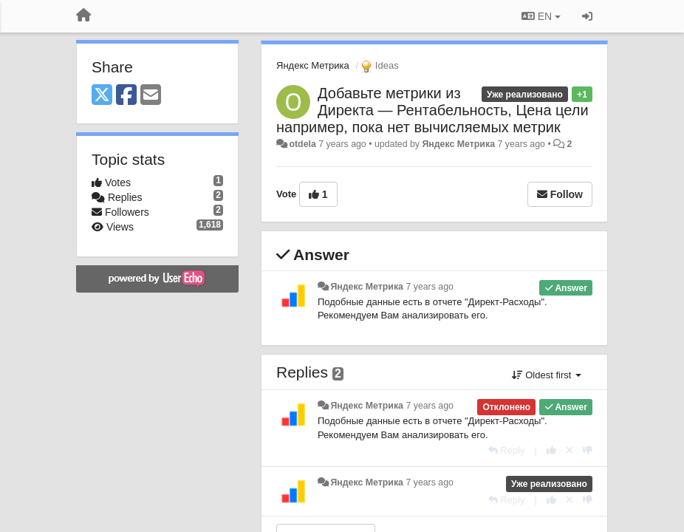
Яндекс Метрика (312, 65)
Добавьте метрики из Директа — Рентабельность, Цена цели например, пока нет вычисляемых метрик (432, 110)
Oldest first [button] (546, 375)
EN (541, 16)
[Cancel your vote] (569, 450)
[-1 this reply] (587, 450)
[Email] (150, 96)
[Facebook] (126, 96)
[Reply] (506, 450)
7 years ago (430, 287)
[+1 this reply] (551, 450)
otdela (302, 144)
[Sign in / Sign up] (587, 16)
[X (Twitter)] (102, 96)
